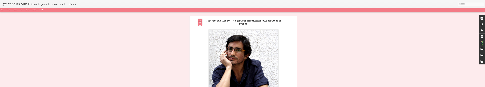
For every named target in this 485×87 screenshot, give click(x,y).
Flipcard (9, 10)
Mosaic (22, 10)
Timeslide (40, 10)
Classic (3, 10)
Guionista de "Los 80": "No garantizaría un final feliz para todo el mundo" (243, 22)
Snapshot (33, 10)
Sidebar (27, 10)
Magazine (15, 10)
